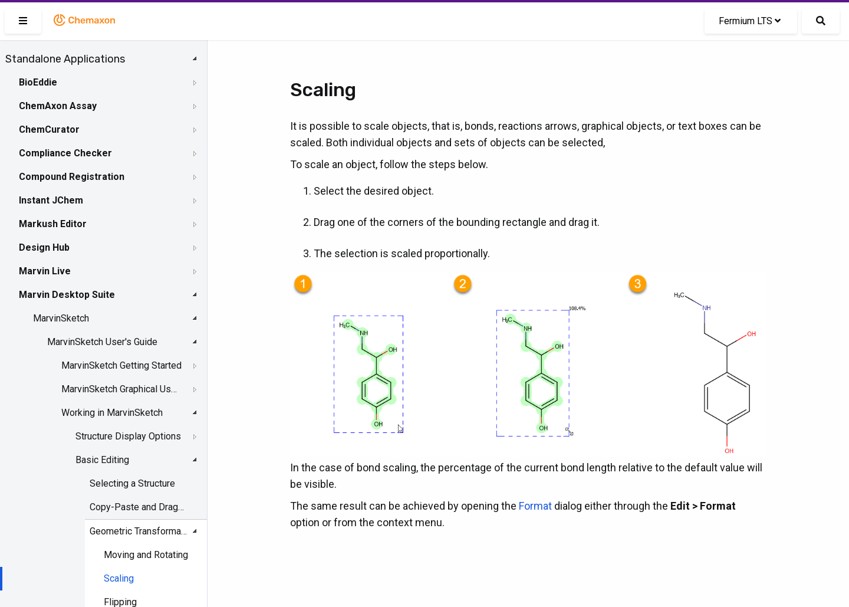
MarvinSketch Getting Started (121, 365)
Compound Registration (71, 176)
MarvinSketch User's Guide (102, 341)
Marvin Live (45, 271)
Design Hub (44, 247)
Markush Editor (53, 223)
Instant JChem (51, 200)
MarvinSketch (61, 318)
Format (535, 506)
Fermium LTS (750, 21)
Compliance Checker (65, 153)
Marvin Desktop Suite (67, 294)
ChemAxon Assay (58, 105)
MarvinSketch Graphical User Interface (121, 389)
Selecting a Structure (132, 483)
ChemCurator (49, 129)
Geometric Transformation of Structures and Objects (138, 531)
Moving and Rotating (146, 554)
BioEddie (38, 82)
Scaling (119, 578)
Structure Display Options (128, 436)
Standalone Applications (65, 59)
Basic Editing (102, 459)
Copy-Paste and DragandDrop (138, 507)
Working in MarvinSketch (112, 412)
